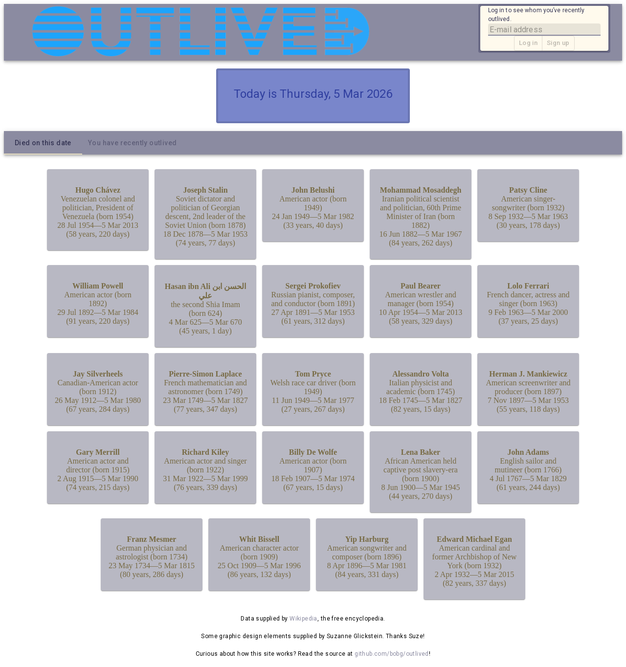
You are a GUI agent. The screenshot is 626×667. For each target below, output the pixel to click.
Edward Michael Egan (474, 539)
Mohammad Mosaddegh (421, 190)
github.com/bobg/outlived (392, 653)
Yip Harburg (367, 539)
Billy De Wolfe (313, 452)
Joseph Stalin (205, 190)
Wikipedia (303, 618)
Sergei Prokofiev (312, 286)
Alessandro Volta (420, 374)
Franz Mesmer (152, 539)
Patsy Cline (528, 190)
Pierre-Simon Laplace (205, 374)
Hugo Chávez (97, 190)
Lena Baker (420, 452)
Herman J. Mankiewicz (528, 374)
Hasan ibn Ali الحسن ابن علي (205, 291)
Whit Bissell (259, 539)
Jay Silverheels (98, 374)
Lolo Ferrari (528, 286)
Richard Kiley (205, 452)
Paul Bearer (421, 286)
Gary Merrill (97, 452)
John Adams (528, 452)
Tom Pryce (313, 374)
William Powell (97, 286)
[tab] (43, 143)
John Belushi (313, 190)
